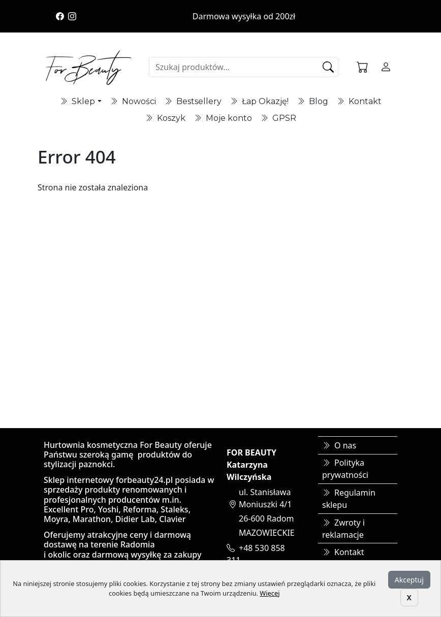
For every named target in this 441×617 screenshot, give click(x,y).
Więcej (269, 593)
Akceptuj (409, 579)
